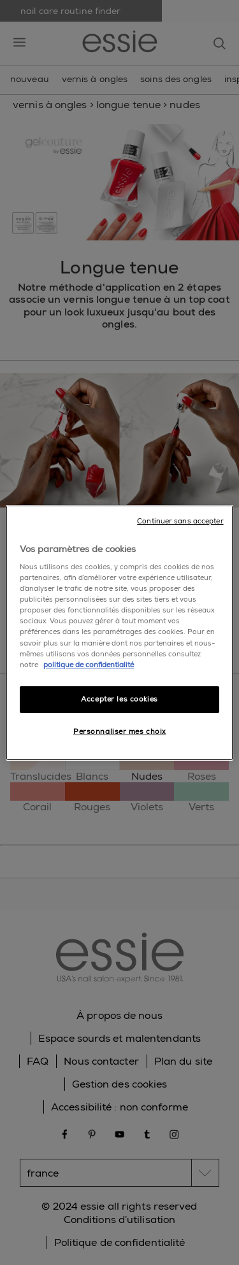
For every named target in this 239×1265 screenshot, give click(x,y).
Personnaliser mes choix (119, 731)
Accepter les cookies (119, 699)
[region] (119, 632)
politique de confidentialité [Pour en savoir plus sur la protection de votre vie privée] (88, 665)
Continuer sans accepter (180, 520)
